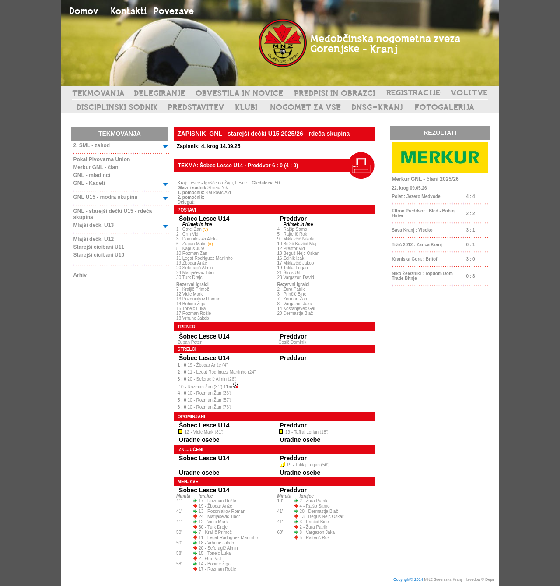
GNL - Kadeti (89, 183)
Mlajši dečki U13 (93, 225)
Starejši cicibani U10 (98, 255)
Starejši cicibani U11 (98, 247)
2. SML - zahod (91, 145)
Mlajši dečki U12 (93, 239)
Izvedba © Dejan (481, 579)
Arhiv (80, 275)
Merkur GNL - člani (96, 167)
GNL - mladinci (91, 175)
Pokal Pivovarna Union (101, 159)
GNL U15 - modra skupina (105, 197)
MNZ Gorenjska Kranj (443, 579)
